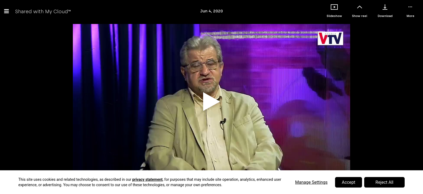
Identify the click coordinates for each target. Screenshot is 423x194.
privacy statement (147, 179)
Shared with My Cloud (43, 11)
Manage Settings (311, 182)
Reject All (384, 182)
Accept (348, 182)
